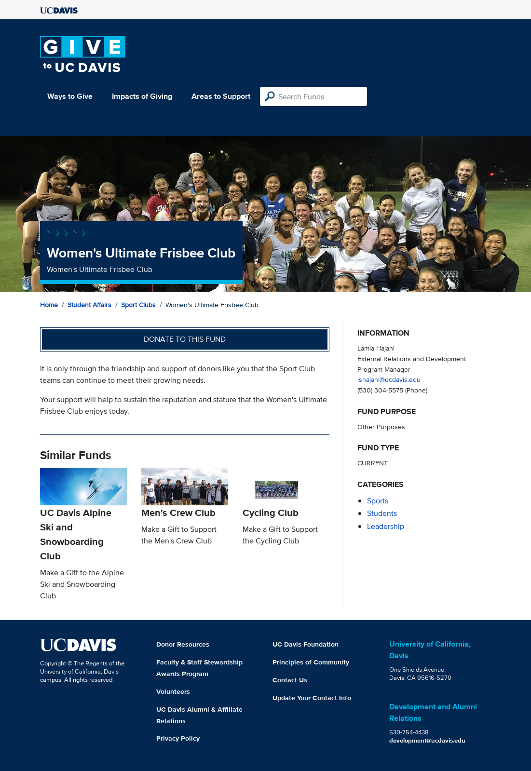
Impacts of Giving (142, 96)
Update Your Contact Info (311, 698)
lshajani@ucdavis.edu (389, 379)
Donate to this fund (185, 339)
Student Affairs (89, 305)
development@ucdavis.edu (427, 740)
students (382, 513)
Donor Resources (182, 644)
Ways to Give (70, 96)
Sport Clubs (138, 305)
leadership (385, 526)
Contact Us (289, 680)
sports (377, 500)
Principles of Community (310, 662)
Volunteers (173, 691)
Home (49, 305)
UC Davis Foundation (305, 644)
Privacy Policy (178, 738)
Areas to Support (220, 96)
